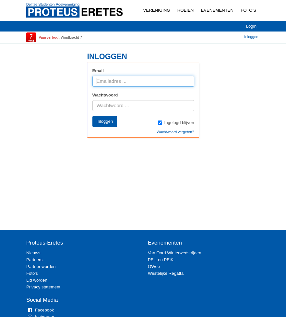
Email (98, 70)
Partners (34, 259)
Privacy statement (43, 287)
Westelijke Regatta (166, 273)
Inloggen (251, 37)
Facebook (40, 310)
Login (251, 26)
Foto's (248, 10)
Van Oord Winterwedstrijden (174, 252)
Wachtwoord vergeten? (175, 132)
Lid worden (36, 280)
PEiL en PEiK (160, 259)
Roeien (185, 10)
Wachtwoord (105, 95)
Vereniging (156, 10)
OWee (154, 266)
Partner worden (40, 266)
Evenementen (217, 10)
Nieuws (33, 252)
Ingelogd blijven (176, 122)
